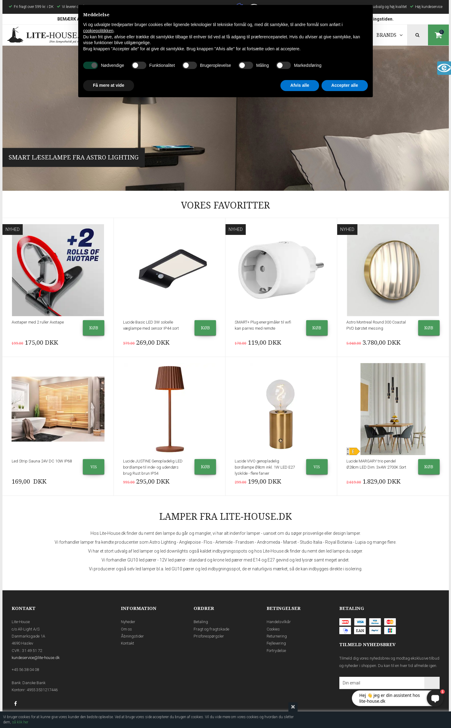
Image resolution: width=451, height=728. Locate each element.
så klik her (20, 722)
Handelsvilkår (279, 621)
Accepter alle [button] (344, 85)
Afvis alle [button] (299, 85)
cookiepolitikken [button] (98, 30)
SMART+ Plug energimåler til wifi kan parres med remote (263, 325)
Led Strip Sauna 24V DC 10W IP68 (42, 461)
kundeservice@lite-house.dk (36, 657)
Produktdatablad (379, 452)
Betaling (201, 621)
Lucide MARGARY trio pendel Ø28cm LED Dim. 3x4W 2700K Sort (376, 464)
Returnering (277, 636)
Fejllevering (276, 643)
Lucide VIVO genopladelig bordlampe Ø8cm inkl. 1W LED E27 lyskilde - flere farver (265, 467)
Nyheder (128, 621)
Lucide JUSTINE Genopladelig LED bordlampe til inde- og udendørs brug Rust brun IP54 (153, 467)
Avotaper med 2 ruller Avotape (38, 322)
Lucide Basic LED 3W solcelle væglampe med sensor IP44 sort (151, 325)
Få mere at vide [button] (108, 85)
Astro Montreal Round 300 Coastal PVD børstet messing (376, 325)
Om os (126, 629)
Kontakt (127, 643)
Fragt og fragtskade (211, 629)
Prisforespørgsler (209, 636)
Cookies (273, 629)
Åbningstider (132, 636)
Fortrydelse (276, 650)
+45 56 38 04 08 (25, 669)
